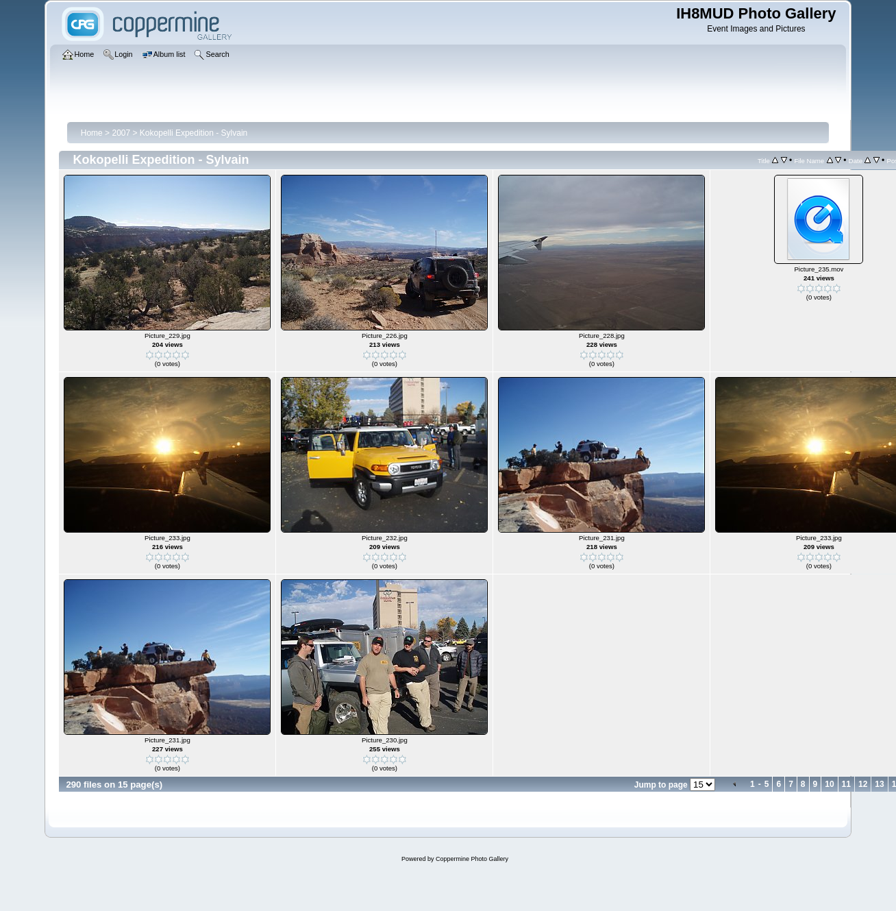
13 (879, 784)
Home (92, 133)
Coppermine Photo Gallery (472, 858)
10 (829, 784)
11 (846, 784)
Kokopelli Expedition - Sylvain (193, 133)
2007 (121, 133)
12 (862, 784)
